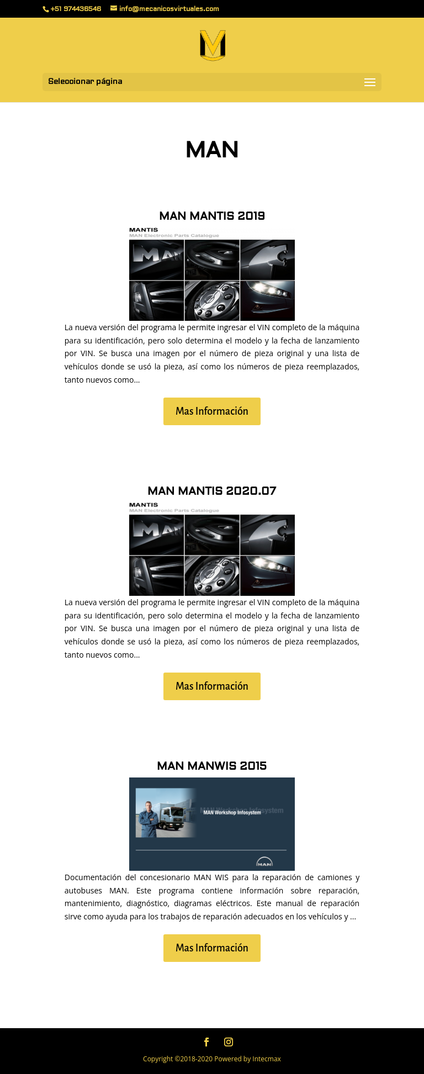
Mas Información (212, 411)
